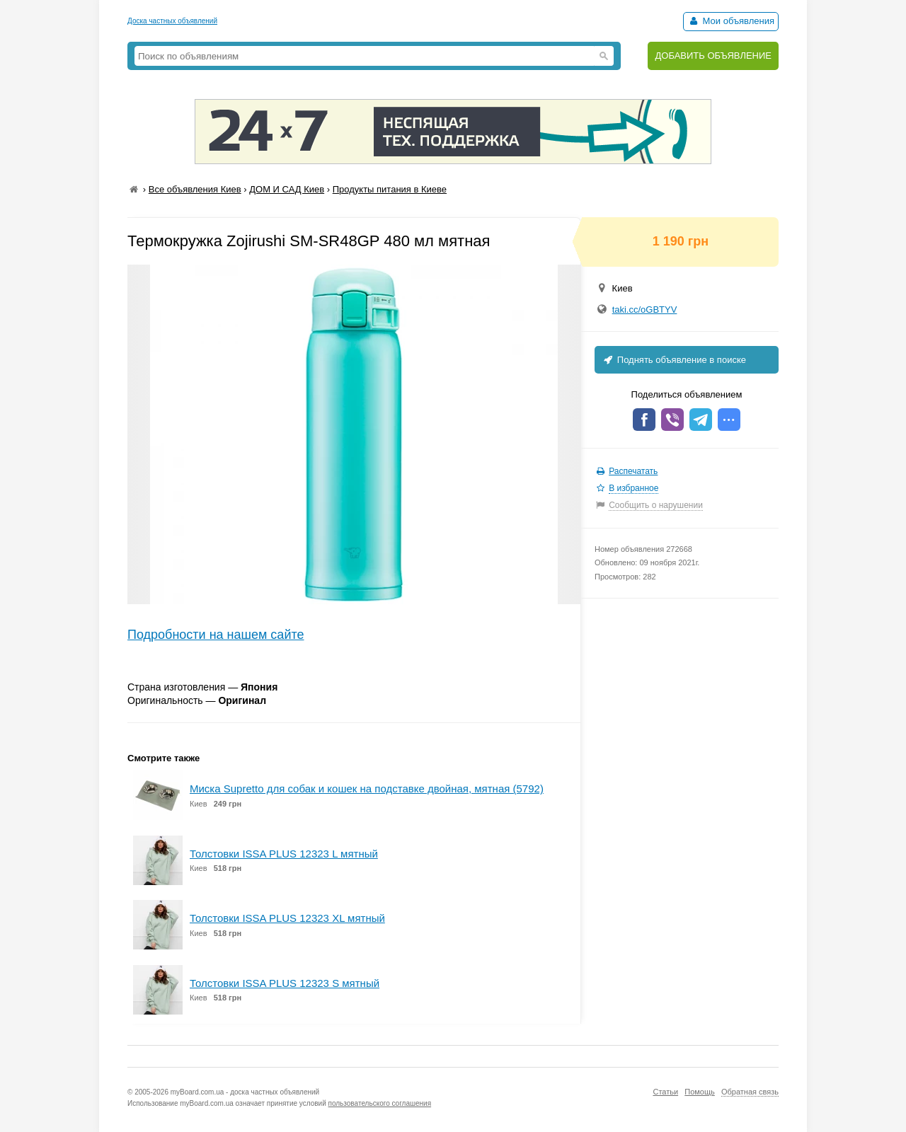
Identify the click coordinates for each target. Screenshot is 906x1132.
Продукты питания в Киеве (390, 189)
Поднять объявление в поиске (674, 359)
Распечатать (633, 471)
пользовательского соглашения (380, 1103)
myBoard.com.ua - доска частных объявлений (245, 1092)
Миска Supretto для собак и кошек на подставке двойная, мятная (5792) (367, 788)
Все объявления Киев (195, 189)
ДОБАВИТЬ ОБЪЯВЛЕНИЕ (713, 55)
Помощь (699, 1091)
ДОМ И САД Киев (286, 189)
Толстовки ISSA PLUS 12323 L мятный (284, 854)
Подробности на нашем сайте (215, 635)
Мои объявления (730, 21)
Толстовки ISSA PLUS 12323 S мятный (284, 983)
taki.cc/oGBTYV (644, 309)
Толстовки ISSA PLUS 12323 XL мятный (287, 918)
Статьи (665, 1091)
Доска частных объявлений (172, 21)
